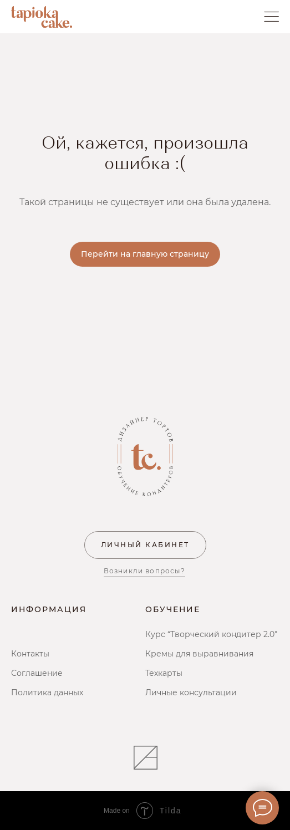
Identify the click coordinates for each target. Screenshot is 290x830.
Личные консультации (191, 692)
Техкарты (163, 673)
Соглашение (37, 673)
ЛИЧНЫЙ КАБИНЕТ (145, 545)
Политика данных (47, 692)
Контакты (30, 654)
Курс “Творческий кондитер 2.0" (211, 634)
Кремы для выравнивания (199, 654)
